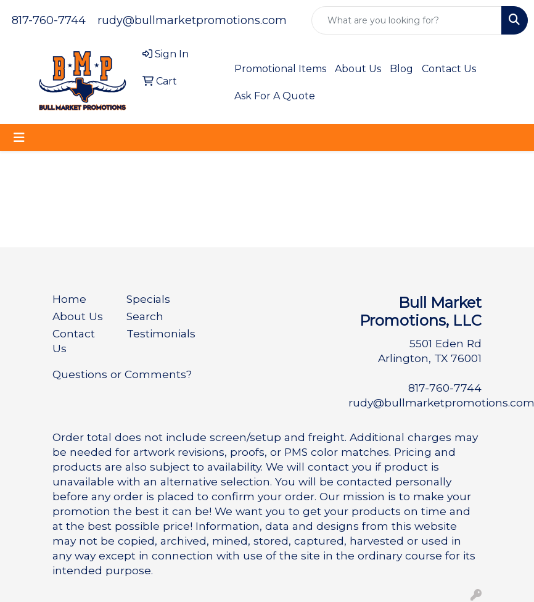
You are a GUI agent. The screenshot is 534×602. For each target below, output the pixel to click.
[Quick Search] (406, 20)
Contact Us (449, 69)
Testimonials (156, 333)
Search (144, 316)
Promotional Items (280, 69)
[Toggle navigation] (19, 137)
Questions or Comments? (122, 374)
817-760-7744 (49, 20)
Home (69, 298)
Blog (401, 69)
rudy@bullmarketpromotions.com (192, 20)
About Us (358, 69)
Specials (148, 298)
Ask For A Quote (274, 96)
